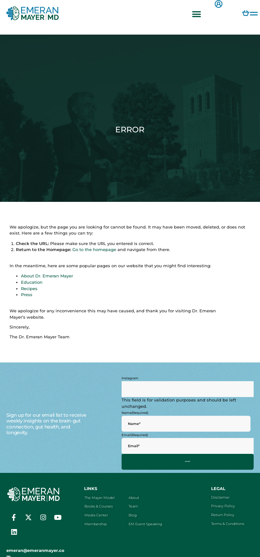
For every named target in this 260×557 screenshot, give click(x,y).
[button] (196, 14)
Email (135, 435)
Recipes (29, 288)
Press (26, 294)
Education (32, 282)
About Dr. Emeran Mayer (47, 276)
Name (135, 412)
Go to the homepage (94, 249)
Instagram (130, 378)
